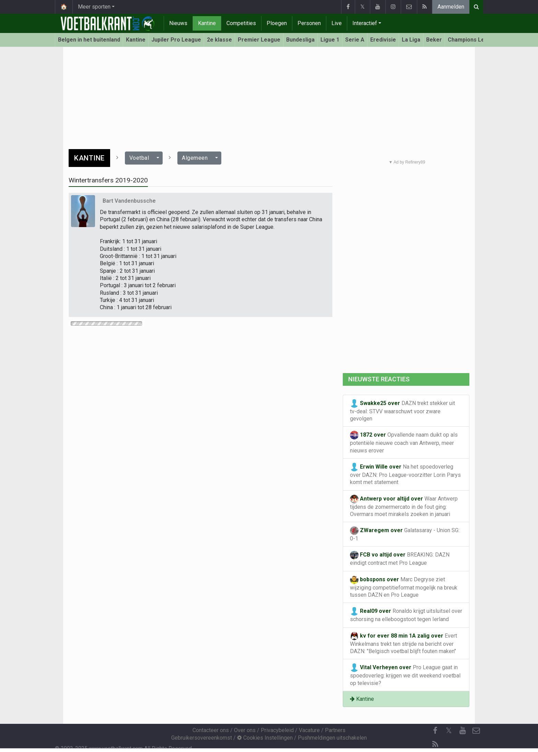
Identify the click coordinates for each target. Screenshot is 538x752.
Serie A (354, 39)
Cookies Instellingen (265, 737)
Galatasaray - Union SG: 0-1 (404, 534)
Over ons (245, 730)
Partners (335, 730)
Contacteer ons (210, 730)
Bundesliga (300, 39)
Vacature (309, 730)
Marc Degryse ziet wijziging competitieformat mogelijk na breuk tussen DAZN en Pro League (403, 586)
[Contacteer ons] (476, 731)
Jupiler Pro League (176, 39)
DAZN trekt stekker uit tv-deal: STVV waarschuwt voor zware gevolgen (402, 410)
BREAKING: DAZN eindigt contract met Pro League (399, 558)
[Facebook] (435, 731)
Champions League (473, 39)
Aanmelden (450, 6)
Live (336, 23)
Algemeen (195, 158)
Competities (241, 23)
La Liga (411, 39)
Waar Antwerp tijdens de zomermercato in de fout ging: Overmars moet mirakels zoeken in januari (404, 506)
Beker (434, 39)
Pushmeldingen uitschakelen (332, 737)
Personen (309, 23)
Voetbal (139, 158)
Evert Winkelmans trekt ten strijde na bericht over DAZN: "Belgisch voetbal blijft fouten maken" (403, 643)
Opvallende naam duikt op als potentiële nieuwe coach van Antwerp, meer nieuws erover (404, 442)
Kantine (207, 23)
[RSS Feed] (435, 744)
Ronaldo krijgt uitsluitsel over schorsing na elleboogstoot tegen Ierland (406, 614)
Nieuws (178, 23)
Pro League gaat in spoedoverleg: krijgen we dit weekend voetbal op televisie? (405, 674)
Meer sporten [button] (94, 6)
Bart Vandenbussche (129, 201)
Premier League (259, 39)
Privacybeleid (277, 730)
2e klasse (219, 39)
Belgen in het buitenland (89, 39)
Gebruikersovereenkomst (201, 737)
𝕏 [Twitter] (449, 730)
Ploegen (277, 23)
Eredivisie (383, 39)
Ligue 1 (329, 39)
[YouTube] (462, 731)
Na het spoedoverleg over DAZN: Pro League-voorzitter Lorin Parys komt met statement (405, 474)
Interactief (364, 23)
